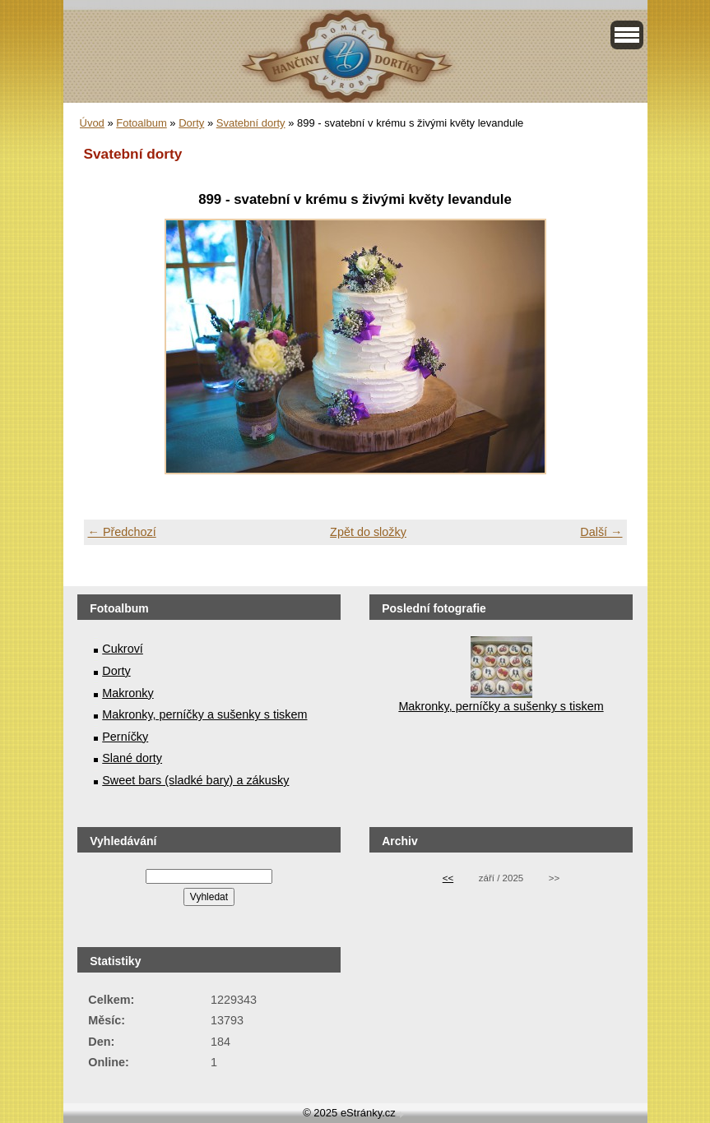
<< (448, 878)
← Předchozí (122, 531)
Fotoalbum (141, 123)
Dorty (191, 123)
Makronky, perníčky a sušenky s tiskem (204, 714)
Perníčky (125, 736)
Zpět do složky (368, 531)
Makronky (127, 693)
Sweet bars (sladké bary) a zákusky (195, 780)
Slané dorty (132, 758)
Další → (601, 531)
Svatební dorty (250, 123)
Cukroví (122, 648)
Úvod (92, 123)
